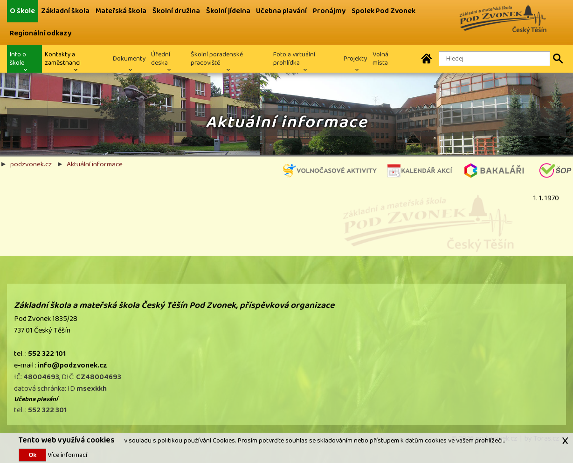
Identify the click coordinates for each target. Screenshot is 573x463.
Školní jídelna (228, 11)
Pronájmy (329, 11)
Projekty (355, 58)
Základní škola (65, 11)
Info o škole (18, 58)
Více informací (66, 454)
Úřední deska (160, 58)
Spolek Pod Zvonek (383, 11)
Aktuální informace (95, 164)
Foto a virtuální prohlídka (294, 58)
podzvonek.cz (31, 164)
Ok (32, 455)
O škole (22, 11)
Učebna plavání (281, 11)
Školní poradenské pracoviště (217, 58)
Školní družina (176, 11)
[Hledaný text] (494, 58)
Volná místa (380, 58)
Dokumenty (129, 58)
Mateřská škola (121, 11)
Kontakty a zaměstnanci (63, 58)
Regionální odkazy (40, 33)
